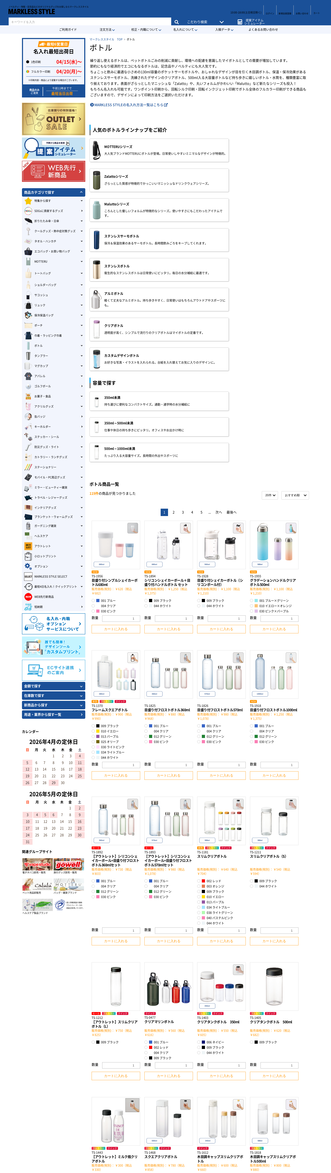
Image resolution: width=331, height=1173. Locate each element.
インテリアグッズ (40, 508)
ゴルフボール (37, 386)
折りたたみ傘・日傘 (41, 221)
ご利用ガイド (68, 29)
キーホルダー (37, 427)
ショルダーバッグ (40, 285)
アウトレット (37, 546)
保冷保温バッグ (39, 315)
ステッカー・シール (41, 437)
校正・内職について (144, 29)
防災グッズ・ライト (41, 447)
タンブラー (36, 356)
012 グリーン (160, 543)
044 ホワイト (160, 413)
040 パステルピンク (217, 725)
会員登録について (58, 1091)
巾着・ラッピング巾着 (43, 335)
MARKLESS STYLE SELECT (45, 576)
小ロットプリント (40, 556)
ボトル (33, 346)
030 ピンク (106, 418)
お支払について (57, 1119)
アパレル (34, 376)
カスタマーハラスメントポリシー (193, 1105)
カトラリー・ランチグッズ (45, 457)
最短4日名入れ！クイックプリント (50, 586)
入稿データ (222, 29)
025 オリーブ (107, 548)
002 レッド (211, 688)
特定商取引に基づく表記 (184, 1084)
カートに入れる (116, 436)
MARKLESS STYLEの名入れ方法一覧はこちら (128, 105)
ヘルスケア (36, 536)
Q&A (48, 1133)
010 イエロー (107, 538)
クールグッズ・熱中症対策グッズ (50, 231)
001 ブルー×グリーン (272, 407)
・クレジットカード (120, 1078)
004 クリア (106, 413)
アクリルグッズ (39, 406)
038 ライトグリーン (217, 720)
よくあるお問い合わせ (263, 29)
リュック (34, 305)
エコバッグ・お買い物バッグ (47, 251)
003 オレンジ (213, 693)
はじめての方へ (57, 1078)
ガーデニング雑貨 (40, 526)
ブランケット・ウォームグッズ (48, 517)
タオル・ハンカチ (40, 241)
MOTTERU (35, 261)
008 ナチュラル (267, 989)
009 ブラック (160, 407)
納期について (55, 1105)
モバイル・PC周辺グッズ (44, 477)
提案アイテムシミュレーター (253, 19)
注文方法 (105, 29)
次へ (218, 319)
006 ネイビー (213, 849)
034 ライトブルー (110, 559)
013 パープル (107, 543)
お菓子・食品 (37, 396)
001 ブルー (106, 407)
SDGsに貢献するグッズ (43, 211)
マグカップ (36, 366)
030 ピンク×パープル (272, 418)
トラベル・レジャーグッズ (45, 497)
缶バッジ (34, 416)
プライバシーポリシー (185, 1091)
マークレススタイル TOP (106, 39)
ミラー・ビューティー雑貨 (45, 487)
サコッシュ (36, 295)
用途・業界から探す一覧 (42, 714)
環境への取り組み (181, 1098)
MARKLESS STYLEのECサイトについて (74, 1098)
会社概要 (175, 1078)
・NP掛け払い (116, 1107)
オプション (36, 566)
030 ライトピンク (110, 554)
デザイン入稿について (62, 1112)
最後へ (232, 319)
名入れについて (183, 29)
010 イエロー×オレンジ (273, 413)
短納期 (33, 607)
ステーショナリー (40, 467)
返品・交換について (60, 1126)
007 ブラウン (213, 984)
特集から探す (37, 201)
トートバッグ (37, 273)
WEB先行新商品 (39, 597)
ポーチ (33, 325)
